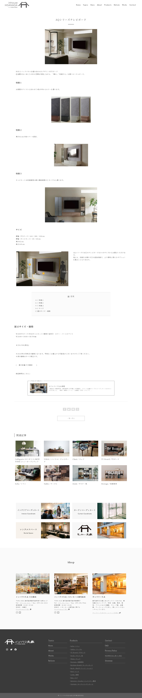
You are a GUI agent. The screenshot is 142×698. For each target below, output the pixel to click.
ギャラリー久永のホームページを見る (105, 613)
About (51, 650)
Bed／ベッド (75, 671)
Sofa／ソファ (75, 646)
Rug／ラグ (74, 678)
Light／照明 (75, 675)
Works (51, 655)
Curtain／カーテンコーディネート (82, 684)
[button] (64, 409)
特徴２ (41, 303)
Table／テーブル (76, 649)
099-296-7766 (63, 603)
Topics (51, 640)
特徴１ (41, 300)
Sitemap (109, 660)
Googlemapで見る (23, 609)
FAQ (107, 645)
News (50, 645)
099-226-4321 (25, 603)
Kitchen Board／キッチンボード (82, 665)
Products (74, 640)
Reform (51, 660)
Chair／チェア (75, 659)
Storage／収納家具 (77, 662)
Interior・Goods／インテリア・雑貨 (83, 681)
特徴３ (41, 306)
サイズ (41, 308)
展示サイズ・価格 (43, 311)
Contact (108, 640)
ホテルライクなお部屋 (57, 386)
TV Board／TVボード (78, 652)
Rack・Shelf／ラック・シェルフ (82, 668)
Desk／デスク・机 (77, 656)
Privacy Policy (111, 650)
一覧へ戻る (71, 418)
